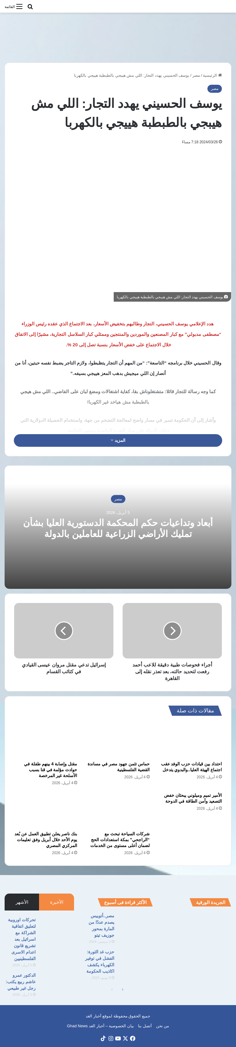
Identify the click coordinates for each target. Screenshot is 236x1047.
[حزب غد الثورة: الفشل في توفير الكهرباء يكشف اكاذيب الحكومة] (136, 960)
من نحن (162, 1026)
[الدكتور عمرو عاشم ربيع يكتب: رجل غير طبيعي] (57, 983)
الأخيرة (56, 902)
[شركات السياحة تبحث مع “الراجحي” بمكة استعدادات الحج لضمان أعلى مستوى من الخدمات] (117, 810)
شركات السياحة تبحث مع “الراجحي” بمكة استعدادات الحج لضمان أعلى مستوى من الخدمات (120, 839)
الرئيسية (212, 75)
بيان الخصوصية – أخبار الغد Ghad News (100, 1026)
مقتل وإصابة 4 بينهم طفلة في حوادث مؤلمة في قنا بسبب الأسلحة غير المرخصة (50, 769)
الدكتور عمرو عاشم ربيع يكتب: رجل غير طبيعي (21, 982)
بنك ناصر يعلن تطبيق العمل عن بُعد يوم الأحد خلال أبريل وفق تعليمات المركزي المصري (45, 839)
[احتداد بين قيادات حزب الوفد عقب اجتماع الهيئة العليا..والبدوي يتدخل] (190, 740)
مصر (196, 75)
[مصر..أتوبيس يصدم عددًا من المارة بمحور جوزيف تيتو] (136, 924)
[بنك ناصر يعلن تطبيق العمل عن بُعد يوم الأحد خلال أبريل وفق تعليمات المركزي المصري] (45, 810)
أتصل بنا (145, 1026)
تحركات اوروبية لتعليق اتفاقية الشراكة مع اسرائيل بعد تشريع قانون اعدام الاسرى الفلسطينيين (22, 939)
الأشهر (22, 902)
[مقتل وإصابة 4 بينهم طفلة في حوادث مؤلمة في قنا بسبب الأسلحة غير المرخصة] (45, 740)
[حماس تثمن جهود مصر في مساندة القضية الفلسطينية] (117, 740)
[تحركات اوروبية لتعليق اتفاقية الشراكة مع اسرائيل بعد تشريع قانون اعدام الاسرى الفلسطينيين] (57, 928)
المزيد (118, 440)
